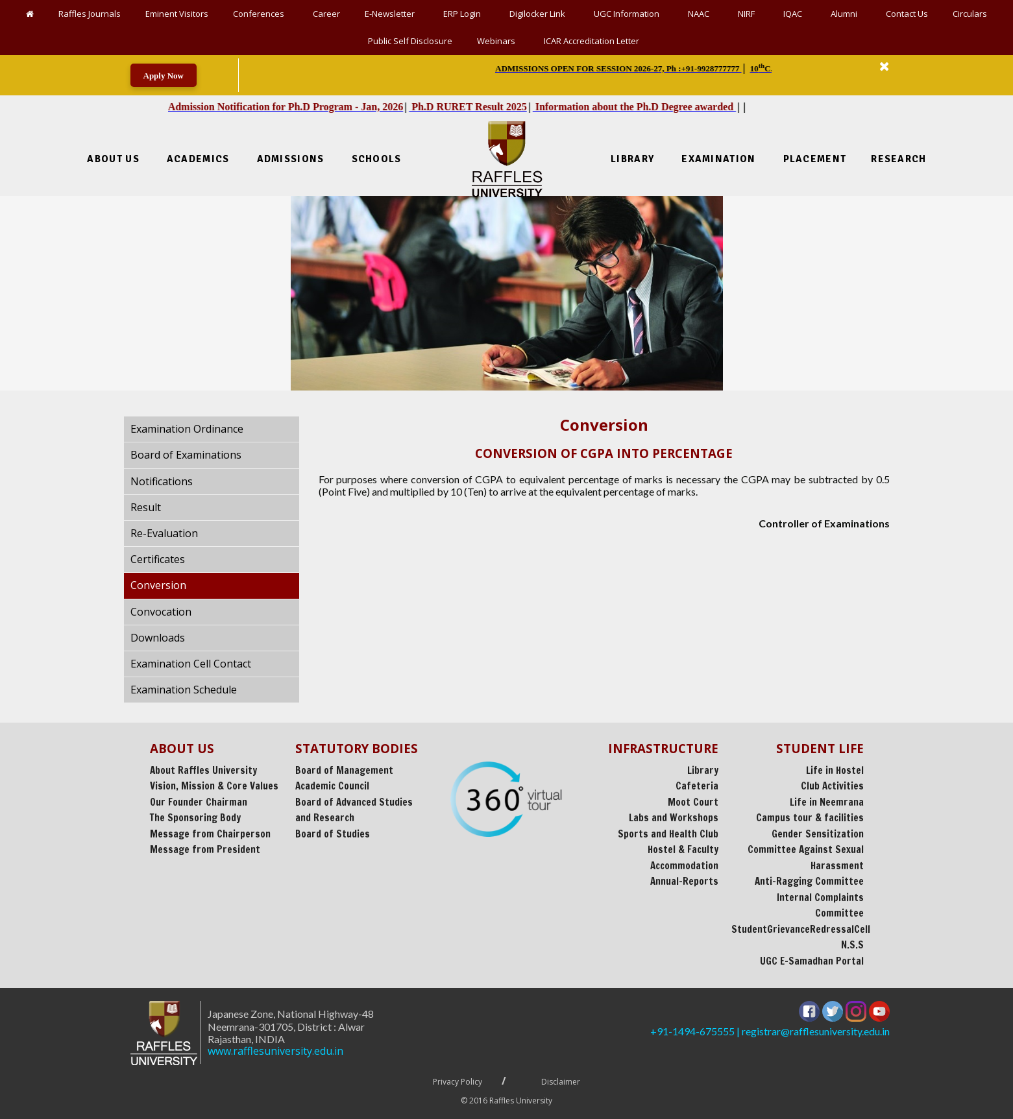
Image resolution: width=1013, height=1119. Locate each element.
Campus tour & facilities (810, 817)
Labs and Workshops (673, 817)
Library (632, 159)
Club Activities (832, 786)
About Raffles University (203, 770)
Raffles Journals (89, 13)
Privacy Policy (457, 1081)
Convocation (160, 612)
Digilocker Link (539, 13)
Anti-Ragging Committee (809, 881)
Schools (377, 159)
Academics (198, 159)
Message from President (205, 849)
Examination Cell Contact (190, 663)
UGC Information (628, 13)
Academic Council (332, 786)
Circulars (970, 13)
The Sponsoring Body (195, 817)
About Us (113, 159)
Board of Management (344, 770)
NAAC (700, 13)
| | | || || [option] (638, 68)
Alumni (846, 13)
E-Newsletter (392, 13)
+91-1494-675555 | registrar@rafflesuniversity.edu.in (770, 1031)
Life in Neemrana (827, 802)
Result (145, 507)
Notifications (161, 481)
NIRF (748, 13)
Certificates (157, 559)
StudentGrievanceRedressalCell (800, 929)
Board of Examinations (185, 455)
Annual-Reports (684, 881)
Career (326, 13)
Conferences (260, 13)
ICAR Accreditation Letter (591, 41)
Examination (718, 159)
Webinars (498, 41)
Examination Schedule (183, 689)
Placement (815, 159)
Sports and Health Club (668, 834)
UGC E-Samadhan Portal (812, 961)
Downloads (157, 638)
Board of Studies (332, 834)
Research (898, 159)
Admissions (290, 159)
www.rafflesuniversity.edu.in (224, 1051)
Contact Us (907, 13)
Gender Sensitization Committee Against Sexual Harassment (806, 849)
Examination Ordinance (186, 429)
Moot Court (693, 802)
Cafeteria (697, 786)
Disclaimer (560, 1081)
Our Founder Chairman (198, 802)
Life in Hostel (835, 770)
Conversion (158, 585)
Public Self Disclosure (410, 41)
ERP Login (464, 13)
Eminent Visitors (176, 13)
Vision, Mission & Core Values (214, 786)
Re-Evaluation (164, 533)
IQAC (794, 13)
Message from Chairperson (210, 834)
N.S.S (852, 945)
